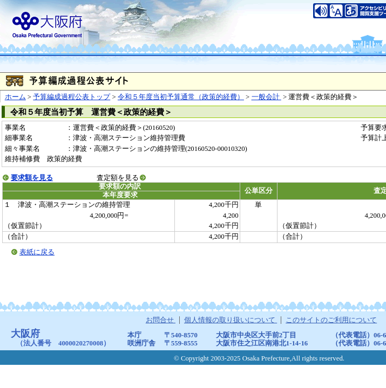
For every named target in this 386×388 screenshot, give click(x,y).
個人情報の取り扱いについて (230, 320)
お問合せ (160, 320)
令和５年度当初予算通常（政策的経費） (181, 97)
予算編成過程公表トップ (71, 97)
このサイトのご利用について (331, 320)
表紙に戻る (37, 252)
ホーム (15, 97)
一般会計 (266, 97)
